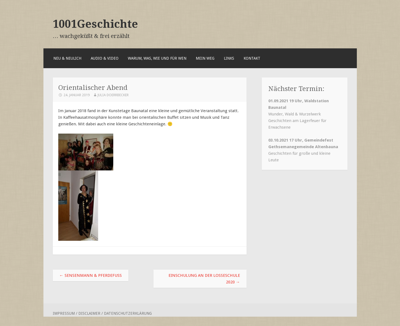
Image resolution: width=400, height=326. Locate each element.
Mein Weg (205, 58)
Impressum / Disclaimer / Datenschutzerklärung (102, 313)
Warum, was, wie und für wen (157, 58)
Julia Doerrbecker (113, 95)
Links (229, 58)
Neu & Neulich (67, 58)
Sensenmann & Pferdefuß (90, 275)
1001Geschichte (95, 24)
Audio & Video (104, 58)
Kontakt (252, 58)
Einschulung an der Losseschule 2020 (204, 278)
